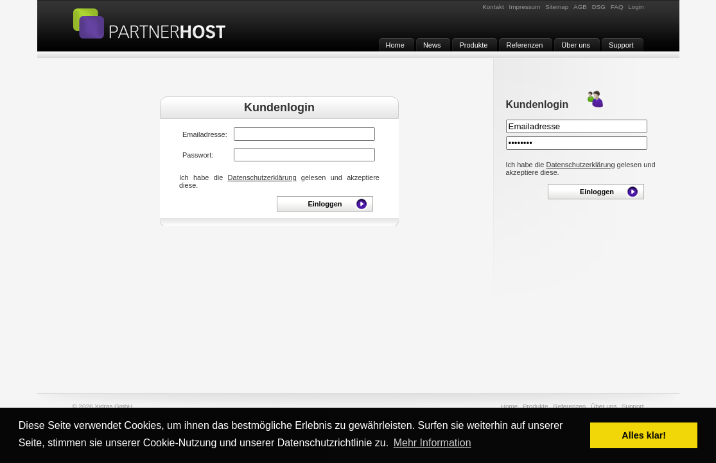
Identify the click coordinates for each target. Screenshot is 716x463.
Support (633, 406)
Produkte (535, 406)
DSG (599, 6)
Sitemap (556, 6)
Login (635, 6)
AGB (580, 6)
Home (509, 406)
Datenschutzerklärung (262, 177)
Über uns (603, 406)
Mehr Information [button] (432, 442)
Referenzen (569, 406)
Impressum (524, 6)
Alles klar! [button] (644, 435)
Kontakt (493, 6)
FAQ (617, 6)
